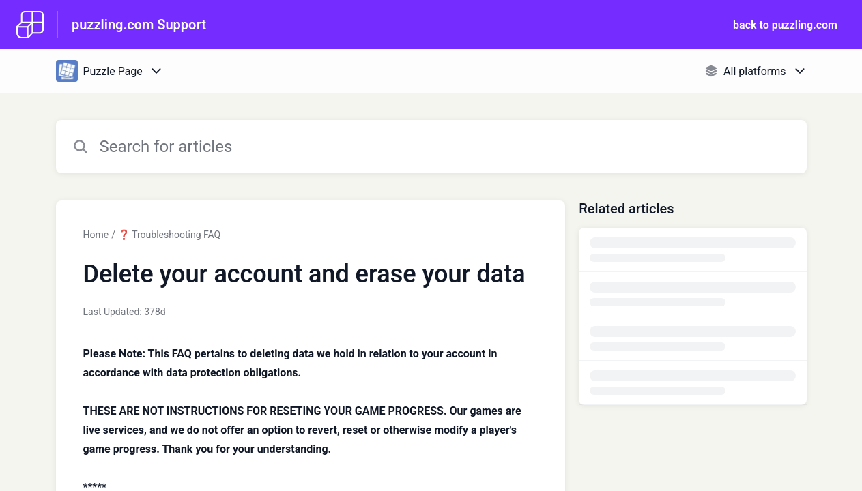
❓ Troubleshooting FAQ (169, 234)
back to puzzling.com (785, 24)
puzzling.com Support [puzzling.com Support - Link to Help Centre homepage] (139, 24)
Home (96, 234)
